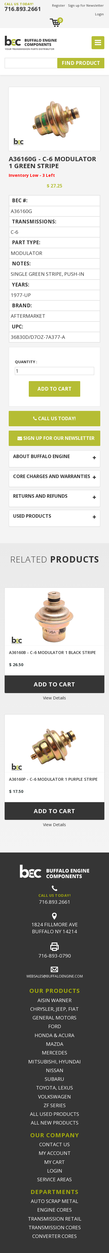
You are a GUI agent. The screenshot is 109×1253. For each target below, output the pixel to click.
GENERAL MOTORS (54, 1017)
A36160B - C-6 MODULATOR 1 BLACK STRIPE (52, 652)
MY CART (54, 1162)
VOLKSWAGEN (54, 1096)
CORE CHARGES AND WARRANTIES (51, 476)
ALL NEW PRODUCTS (54, 1122)
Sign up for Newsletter (86, 5)
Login (99, 14)
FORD (54, 1026)
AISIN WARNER (54, 1000)
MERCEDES (54, 1052)
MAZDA (54, 1044)
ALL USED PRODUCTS (54, 1114)
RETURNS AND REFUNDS (40, 496)
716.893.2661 (22, 9)
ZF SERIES (55, 1105)
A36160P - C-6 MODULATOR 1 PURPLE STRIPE (53, 779)
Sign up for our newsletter (55, 438)
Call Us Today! (54, 418)
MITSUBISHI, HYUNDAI (54, 1061)
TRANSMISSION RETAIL (54, 1218)
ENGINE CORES (54, 1209)
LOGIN (54, 1170)
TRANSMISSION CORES (54, 1227)
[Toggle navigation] (98, 42)
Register (58, 5)
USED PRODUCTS (32, 516)
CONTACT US (54, 1144)
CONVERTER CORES (54, 1236)
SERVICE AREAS (54, 1179)
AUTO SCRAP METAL (54, 1201)
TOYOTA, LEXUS (54, 1087)
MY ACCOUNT (55, 1153)
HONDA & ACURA (54, 1035)
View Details (54, 698)
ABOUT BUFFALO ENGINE (41, 456)
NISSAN (54, 1070)
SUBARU (54, 1079)
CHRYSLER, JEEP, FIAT (54, 1009)
